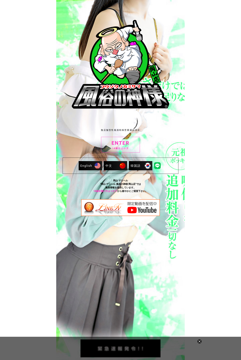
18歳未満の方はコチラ (105, 191)
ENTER (120, 145)
